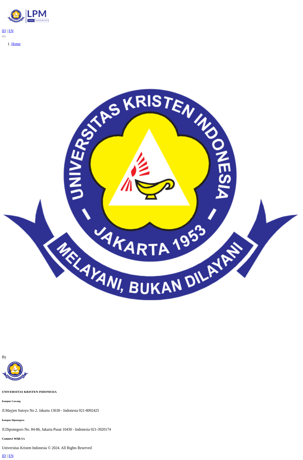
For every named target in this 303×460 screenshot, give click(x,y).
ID (4, 31)
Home (16, 44)
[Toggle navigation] (4, 36)
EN (11, 31)
